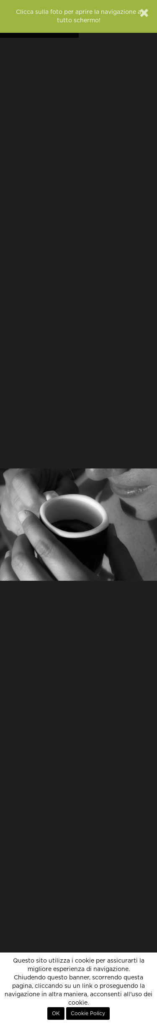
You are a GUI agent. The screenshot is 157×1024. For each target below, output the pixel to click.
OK (56, 1013)
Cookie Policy (88, 1013)
